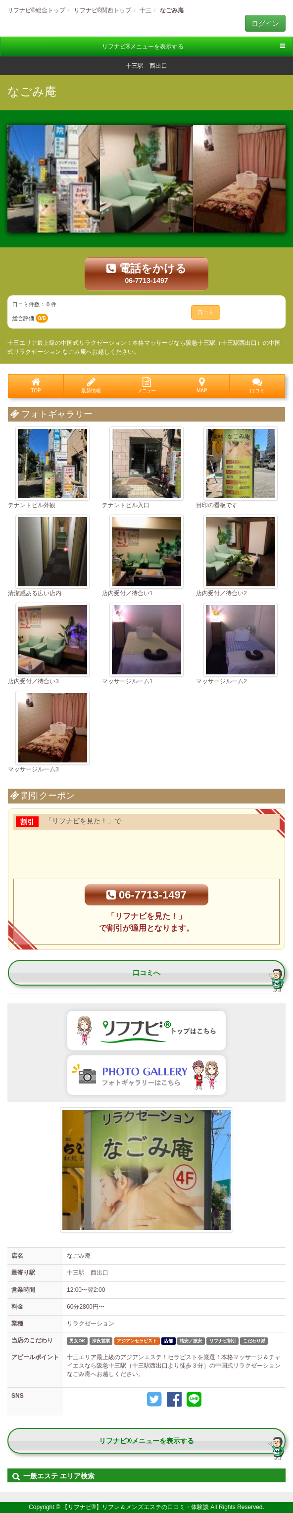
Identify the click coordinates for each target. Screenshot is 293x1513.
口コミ (205, 312)
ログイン (265, 23)
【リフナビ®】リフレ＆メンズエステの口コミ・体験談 (136, 1507)
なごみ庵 (31, 91)
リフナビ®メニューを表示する (193, 46)
